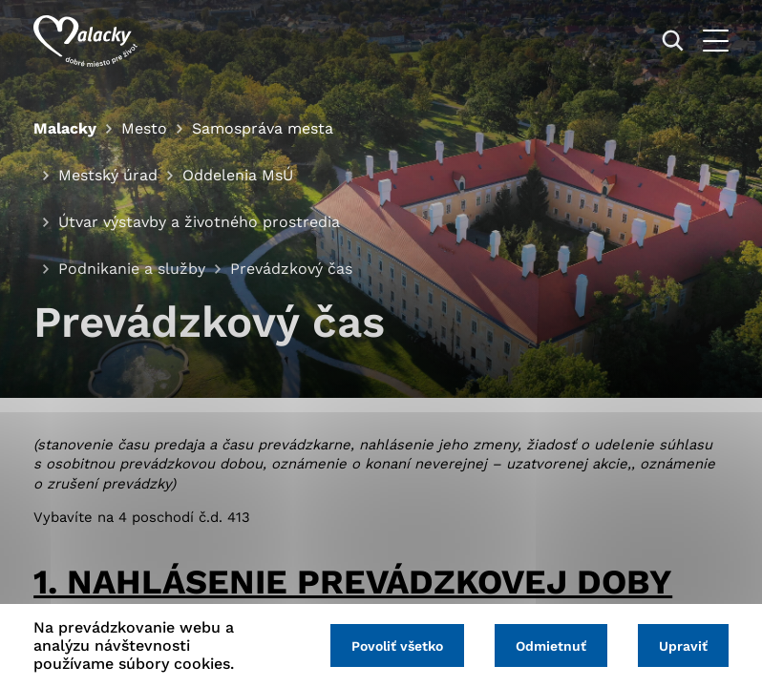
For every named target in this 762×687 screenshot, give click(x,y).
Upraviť (683, 646)
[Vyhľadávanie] (673, 41)
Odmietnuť (551, 646)
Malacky (64, 128)
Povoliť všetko (397, 646)
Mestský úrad (108, 175)
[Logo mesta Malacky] (85, 41)
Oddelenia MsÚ (237, 175)
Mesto (144, 128)
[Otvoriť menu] (716, 41)
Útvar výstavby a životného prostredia (199, 222)
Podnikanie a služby (131, 269)
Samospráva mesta (262, 128)
